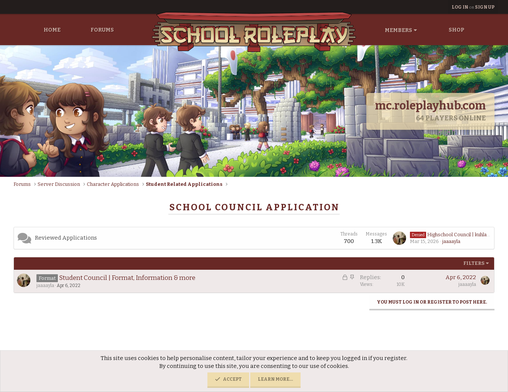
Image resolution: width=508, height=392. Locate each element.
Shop (456, 30)
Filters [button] (473, 263)
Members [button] (398, 30)
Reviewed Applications (66, 237)
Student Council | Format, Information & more (127, 278)
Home (52, 30)
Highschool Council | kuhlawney (454, 234)
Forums (102, 30)
